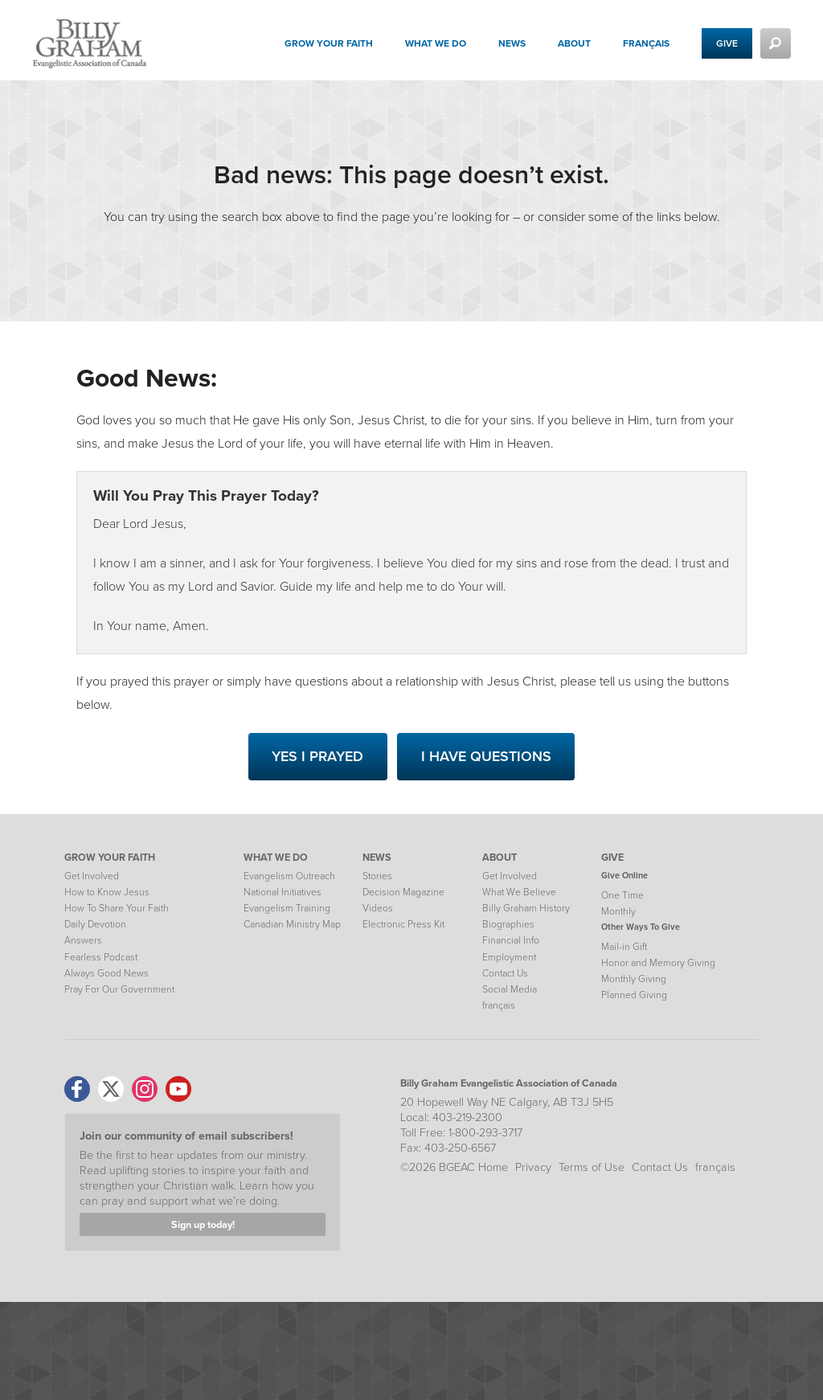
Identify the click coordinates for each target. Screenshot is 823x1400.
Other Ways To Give (640, 926)
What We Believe (519, 892)
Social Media (509, 989)
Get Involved (91, 876)
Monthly (618, 911)
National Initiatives (282, 892)
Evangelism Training (287, 908)
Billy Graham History (526, 908)
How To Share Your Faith (116, 908)
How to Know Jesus (106, 892)
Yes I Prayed (317, 756)
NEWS (376, 857)
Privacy (533, 1167)
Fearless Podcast (100, 957)
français (646, 43)
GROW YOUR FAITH (109, 857)
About (574, 43)
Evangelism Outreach (289, 876)
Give (727, 43)
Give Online (624, 875)
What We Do (435, 43)
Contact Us (505, 973)
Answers (83, 940)
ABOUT (499, 857)
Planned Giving (634, 995)
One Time (622, 895)
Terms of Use (591, 1167)
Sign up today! (203, 1224)
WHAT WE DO (276, 857)
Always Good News (106, 973)
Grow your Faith (329, 43)
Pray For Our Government (119, 989)
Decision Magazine (403, 892)
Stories (377, 876)
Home (493, 1167)
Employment (509, 957)
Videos (377, 908)
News (512, 43)
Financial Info (510, 940)
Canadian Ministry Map (292, 924)
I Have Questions (486, 756)
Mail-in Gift (624, 946)
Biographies (508, 924)
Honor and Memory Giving (658, 963)
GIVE (612, 857)
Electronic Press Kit (403, 924)
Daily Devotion (95, 924)
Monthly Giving (633, 979)
